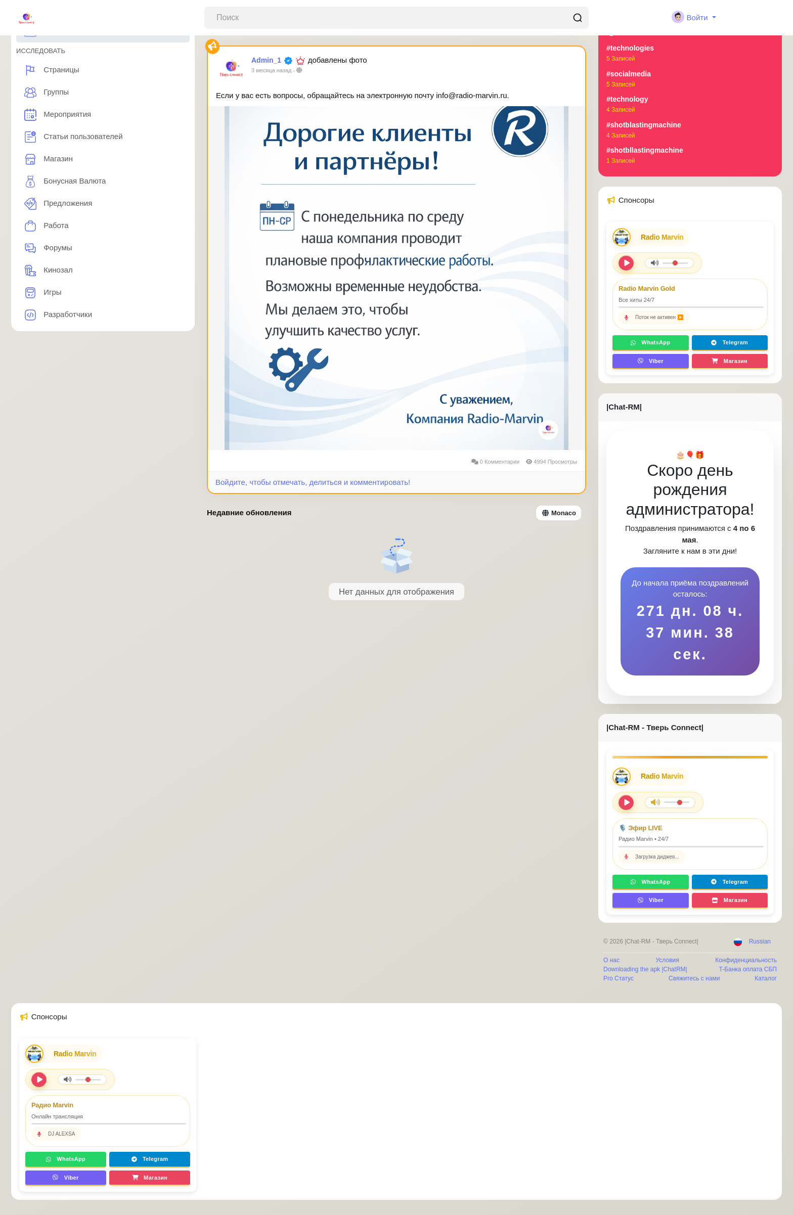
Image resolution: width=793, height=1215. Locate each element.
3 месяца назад (271, 70)
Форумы (48, 248)
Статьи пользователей (73, 137)
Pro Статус (618, 978)
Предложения (58, 204)
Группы (46, 92)
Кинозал (48, 270)
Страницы (51, 70)
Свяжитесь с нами (694, 978)
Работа (46, 226)
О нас (611, 960)
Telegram (729, 342)
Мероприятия (57, 115)
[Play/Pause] (626, 802)
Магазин (48, 159)
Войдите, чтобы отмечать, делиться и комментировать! (312, 482)
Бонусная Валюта (65, 181)
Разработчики (58, 315)
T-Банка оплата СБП (748, 969)
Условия (667, 960)
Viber (651, 361)
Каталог (766, 978)
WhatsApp (650, 342)
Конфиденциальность (746, 960)
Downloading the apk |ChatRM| (645, 969)
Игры (43, 293)
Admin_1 (266, 60)
